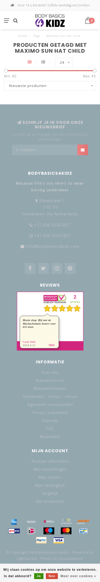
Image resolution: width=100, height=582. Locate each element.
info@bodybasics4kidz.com (52, 246)
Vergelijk (50, 493)
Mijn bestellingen (50, 469)
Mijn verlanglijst (50, 485)
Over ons (50, 372)
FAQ (50, 428)
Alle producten (50, 501)
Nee (52, 576)
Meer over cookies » (78, 576)
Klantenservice (50, 380)
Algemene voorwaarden (50, 404)
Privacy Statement (50, 412)
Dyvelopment (71, 558)
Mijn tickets (50, 477)
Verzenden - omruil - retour (50, 396)
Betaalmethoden (50, 388)
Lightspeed (27, 558)
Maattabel (50, 436)
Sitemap (50, 420)
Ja (39, 576)
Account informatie (50, 461)
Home (22, 36)
